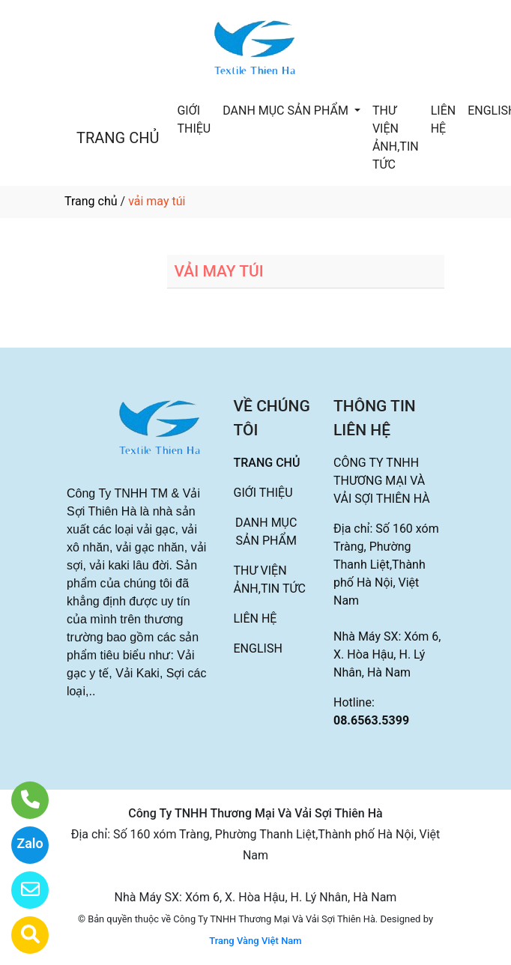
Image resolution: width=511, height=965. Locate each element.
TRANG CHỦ (117, 138)
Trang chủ (91, 201)
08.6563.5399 (371, 720)
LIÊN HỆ (443, 119)
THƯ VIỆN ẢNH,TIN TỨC (395, 137)
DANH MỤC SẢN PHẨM (287, 110)
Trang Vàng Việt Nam (255, 940)
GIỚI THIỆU (194, 119)
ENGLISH (258, 648)
